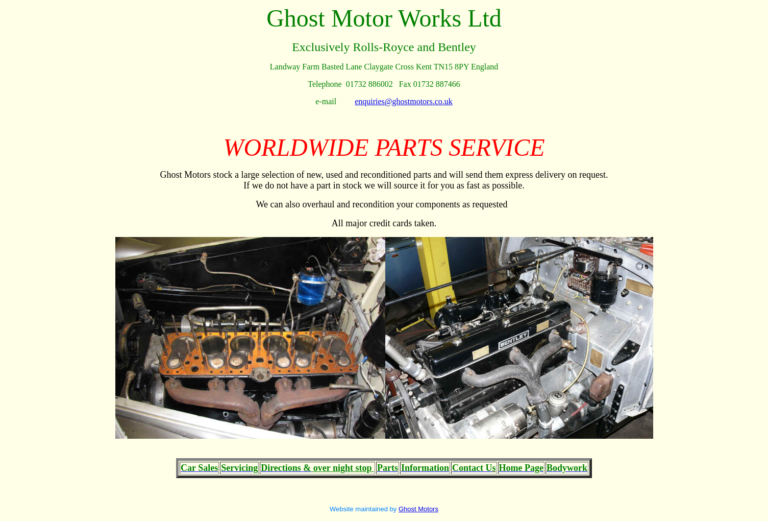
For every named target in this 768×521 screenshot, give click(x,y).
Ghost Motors (418, 509)
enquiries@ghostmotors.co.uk (404, 101)
